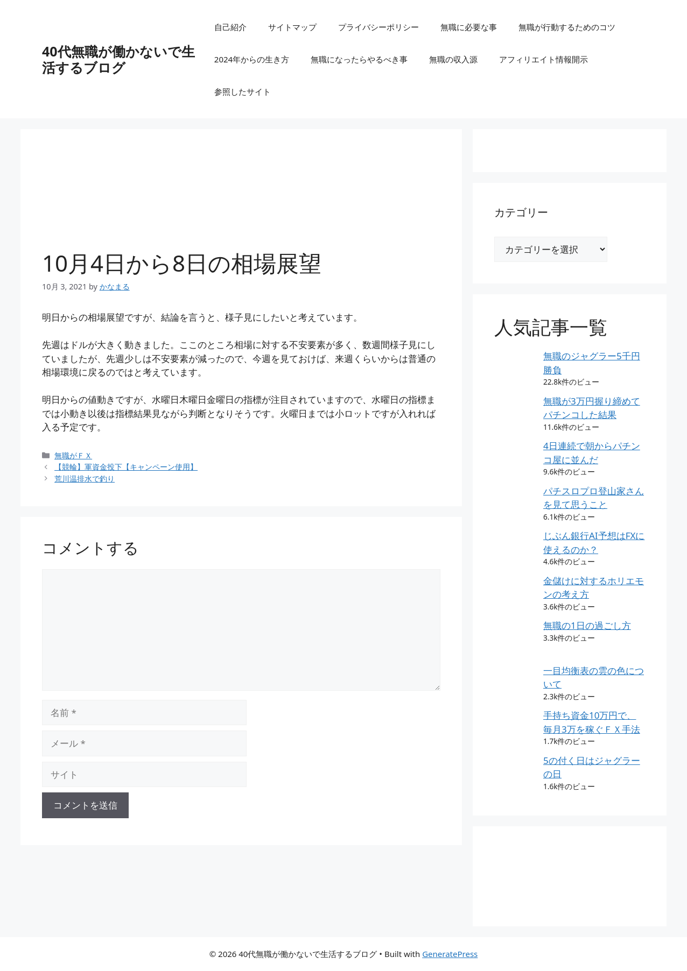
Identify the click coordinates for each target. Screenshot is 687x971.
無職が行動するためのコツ (566, 27)
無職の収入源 (453, 59)
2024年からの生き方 (251, 59)
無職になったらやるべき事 (359, 59)
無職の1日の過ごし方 (587, 625)
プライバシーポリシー (378, 27)
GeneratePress (450, 953)
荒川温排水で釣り (84, 478)
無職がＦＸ (73, 455)
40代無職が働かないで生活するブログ (118, 59)
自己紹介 (230, 27)
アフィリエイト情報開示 (543, 59)
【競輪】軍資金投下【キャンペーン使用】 (126, 467)
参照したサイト (242, 91)
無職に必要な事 (468, 27)
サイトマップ (292, 27)
